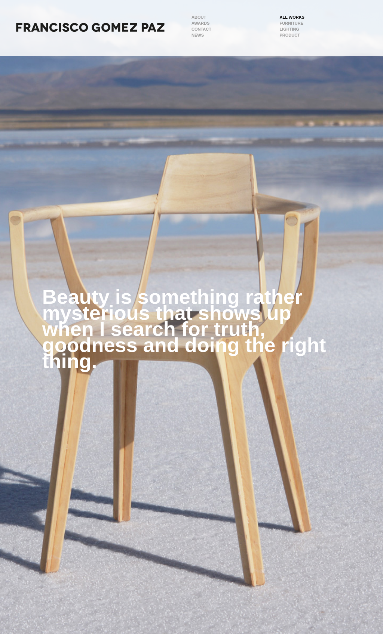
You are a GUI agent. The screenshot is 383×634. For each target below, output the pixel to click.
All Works (292, 17)
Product (290, 35)
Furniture (292, 23)
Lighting (290, 29)
